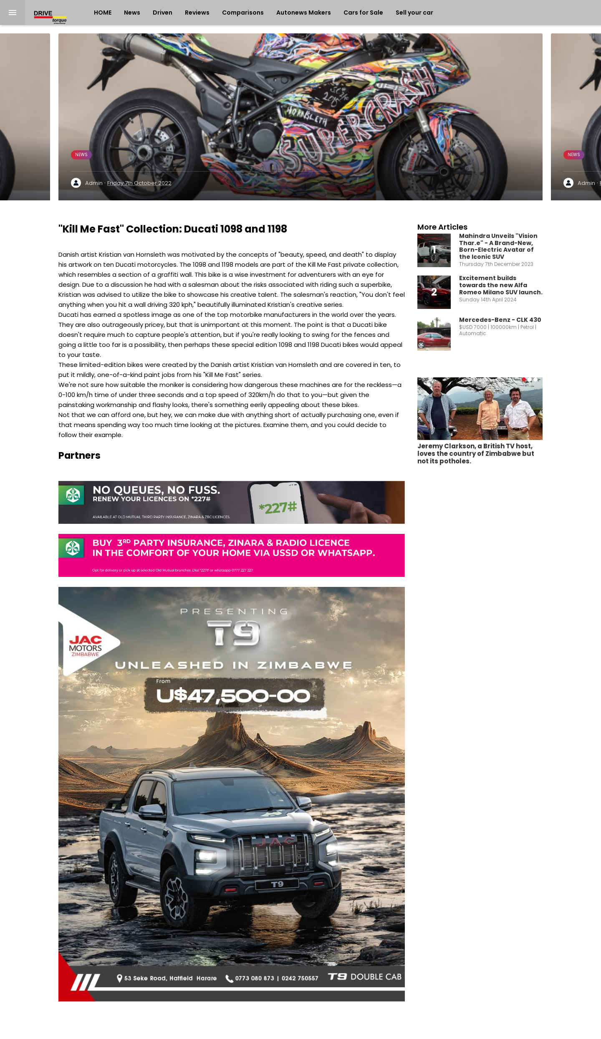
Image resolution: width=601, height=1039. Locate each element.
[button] (524, 379)
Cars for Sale (363, 12)
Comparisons (243, 12)
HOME (102, 12)
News (132, 12)
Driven (162, 12)
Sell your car (414, 12)
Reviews (197, 12)
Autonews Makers (303, 12)
